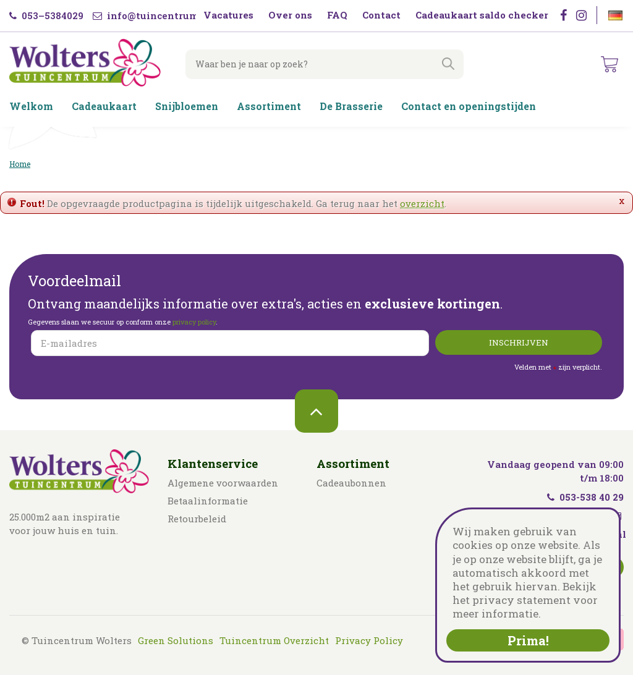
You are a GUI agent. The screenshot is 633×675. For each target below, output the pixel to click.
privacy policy (194, 321)
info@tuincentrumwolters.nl (171, 15)
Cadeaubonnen (351, 483)
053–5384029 (46, 15)
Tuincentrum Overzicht (274, 640)
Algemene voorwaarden (223, 483)
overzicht (422, 203)
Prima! (528, 640)
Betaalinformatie (208, 501)
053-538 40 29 (585, 497)
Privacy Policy (369, 640)
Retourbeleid (197, 518)
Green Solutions (175, 640)
